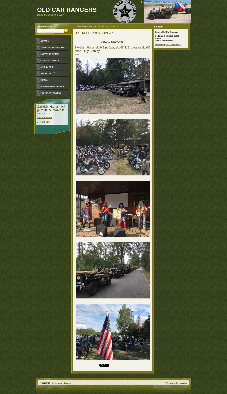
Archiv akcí (47, 67)
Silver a (45, 41)
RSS (184, 2)
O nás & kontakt (50, 60)
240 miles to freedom (53, 47)
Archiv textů (48, 73)
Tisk (161, 2)
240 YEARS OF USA (50, 54)
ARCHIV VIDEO (44, 117)
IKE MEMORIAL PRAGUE (53, 86)
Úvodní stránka (82, 26)
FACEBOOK (44, 122)
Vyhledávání (44, 26)
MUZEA (44, 80)
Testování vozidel (51, 93)
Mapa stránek (173, 2)
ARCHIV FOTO (44, 113)
